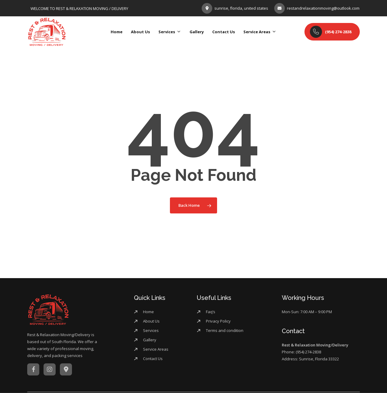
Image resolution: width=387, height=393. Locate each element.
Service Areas (155, 349)
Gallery (149, 340)
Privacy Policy (218, 321)
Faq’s (210, 311)
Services (151, 330)
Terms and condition (224, 330)
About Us (151, 321)
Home (148, 311)
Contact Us (153, 358)
